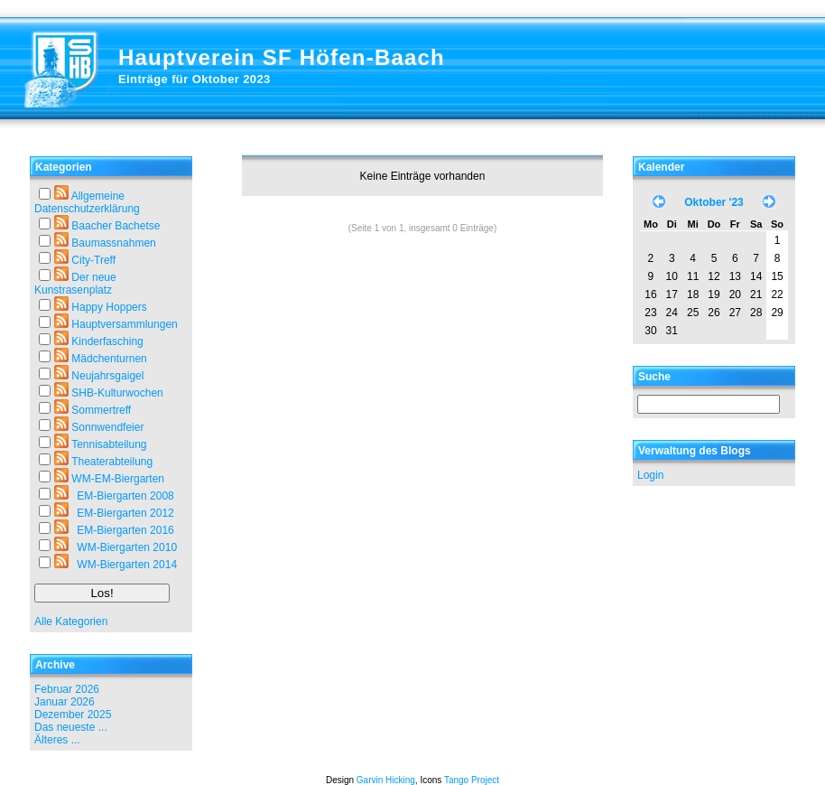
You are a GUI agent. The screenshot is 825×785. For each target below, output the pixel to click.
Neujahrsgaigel (107, 375)
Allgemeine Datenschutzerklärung (87, 202)
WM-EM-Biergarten (117, 478)
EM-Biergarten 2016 (125, 530)
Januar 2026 (64, 702)
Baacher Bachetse (115, 226)
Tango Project (471, 780)
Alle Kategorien (70, 621)
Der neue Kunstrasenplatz (75, 283)
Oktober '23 (714, 202)
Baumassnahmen (113, 243)
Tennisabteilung (108, 444)
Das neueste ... (70, 727)
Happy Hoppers (108, 307)
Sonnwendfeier (107, 427)
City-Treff (93, 260)
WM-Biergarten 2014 (127, 564)
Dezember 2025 (72, 714)
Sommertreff (101, 410)
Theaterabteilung (112, 461)
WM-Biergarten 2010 (127, 547)
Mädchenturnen (108, 358)
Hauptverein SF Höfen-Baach (281, 57)
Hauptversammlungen (124, 324)
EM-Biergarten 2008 (125, 496)
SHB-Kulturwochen (116, 393)
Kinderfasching (107, 341)
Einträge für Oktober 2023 (194, 79)
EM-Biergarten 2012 (125, 513)
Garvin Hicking (386, 780)
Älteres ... (57, 740)
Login (650, 475)
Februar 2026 (66, 689)
